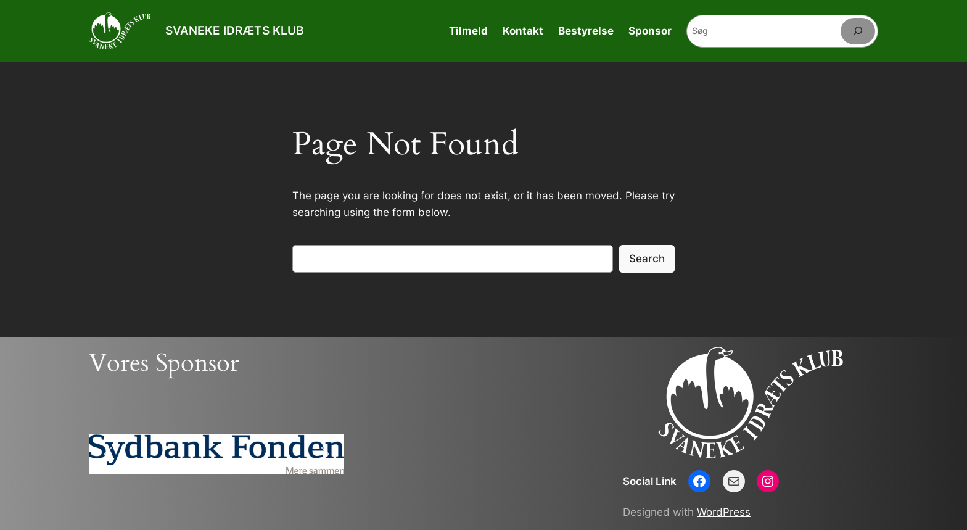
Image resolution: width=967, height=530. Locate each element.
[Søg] (858, 31)
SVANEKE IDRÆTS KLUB (234, 30)
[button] (108, 454)
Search (647, 258)
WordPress (724, 512)
